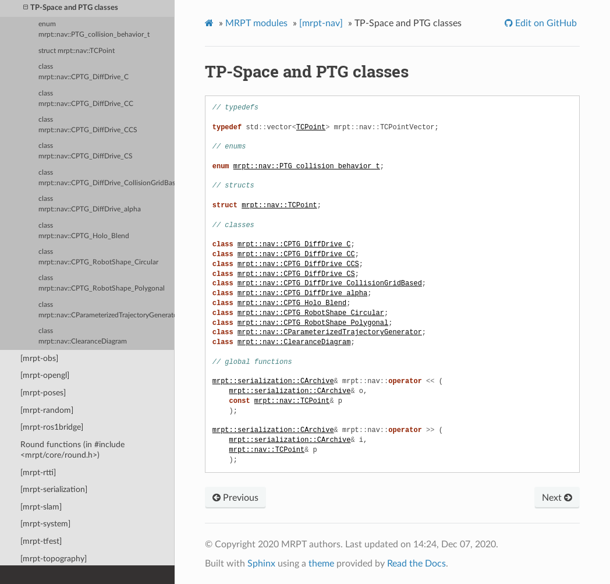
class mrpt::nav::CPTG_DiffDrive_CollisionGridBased (106, 177)
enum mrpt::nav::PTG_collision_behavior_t (94, 29)
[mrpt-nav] (321, 23)
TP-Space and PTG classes (70, 8)
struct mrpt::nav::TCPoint (76, 51)
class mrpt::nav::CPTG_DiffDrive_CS (85, 151)
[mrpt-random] (46, 410)
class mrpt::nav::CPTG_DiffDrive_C (83, 71)
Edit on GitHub (545, 23)
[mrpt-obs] (39, 358)
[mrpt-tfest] (41, 541)
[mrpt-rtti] (38, 472)
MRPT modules (256, 23)
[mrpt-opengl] (44, 375)
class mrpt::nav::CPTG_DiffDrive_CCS (87, 124)
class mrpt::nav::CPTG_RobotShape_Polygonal (101, 283)
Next (557, 497)
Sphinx (261, 563)
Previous (235, 497)
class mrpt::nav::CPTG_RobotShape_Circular (98, 257)
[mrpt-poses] (43, 392)
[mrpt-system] (45, 523)
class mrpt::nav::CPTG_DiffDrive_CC (85, 98)
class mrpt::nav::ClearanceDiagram (82, 336)
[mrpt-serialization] (53, 489)
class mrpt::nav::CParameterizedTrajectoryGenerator (106, 310)
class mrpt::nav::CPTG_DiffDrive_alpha (89, 204)
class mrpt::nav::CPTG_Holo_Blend (83, 230)
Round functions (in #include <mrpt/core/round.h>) (72, 449)
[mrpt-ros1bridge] (51, 427)
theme (321, 563)
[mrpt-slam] (41, 506)
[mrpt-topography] (53, 558)
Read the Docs (416, 563)
